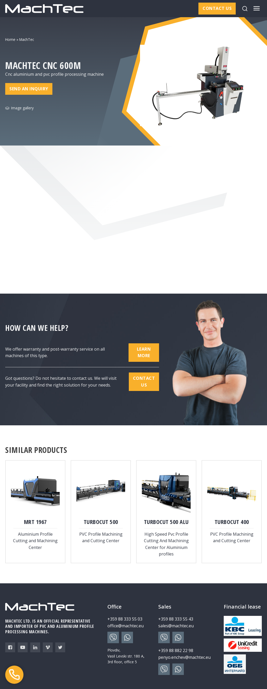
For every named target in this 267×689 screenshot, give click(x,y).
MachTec (26, 39)
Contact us (217, 8)
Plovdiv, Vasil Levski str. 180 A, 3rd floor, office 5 (125, 656)
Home (10, 39)
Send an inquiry (28, 89)
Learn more (144, 352)
